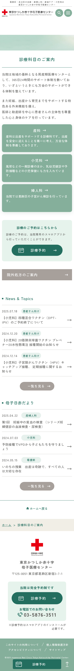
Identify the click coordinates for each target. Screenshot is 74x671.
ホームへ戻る (39, 508)
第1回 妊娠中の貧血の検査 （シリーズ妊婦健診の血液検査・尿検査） (32, 424)
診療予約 (39, 664)
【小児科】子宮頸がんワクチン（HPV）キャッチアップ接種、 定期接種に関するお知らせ (33, 366)
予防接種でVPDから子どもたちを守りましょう (33, 446)
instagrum (7, 664)
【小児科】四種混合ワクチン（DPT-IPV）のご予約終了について (29, 320)
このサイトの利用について (22, 645)
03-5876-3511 (40, 614)
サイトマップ (57, 650)
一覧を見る (36, 386)
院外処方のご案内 (22, 274)
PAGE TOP (67, 664)
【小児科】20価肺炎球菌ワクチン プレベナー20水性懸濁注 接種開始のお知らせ (32, 342)
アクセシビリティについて (24, 650)
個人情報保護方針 (57, 645)
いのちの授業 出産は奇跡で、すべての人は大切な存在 (33, 468)
